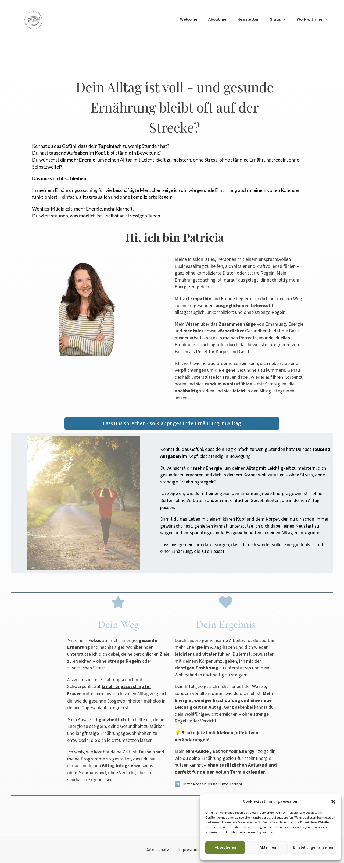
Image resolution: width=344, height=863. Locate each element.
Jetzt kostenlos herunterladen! (213, 784)
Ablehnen (268, 847)
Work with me (313, 19)
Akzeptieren (225, 847)
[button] (333, 801)
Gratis (281, 19)
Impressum (185, 849)
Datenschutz (159, 849)
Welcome (198, 19)
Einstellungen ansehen (313, 847)
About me (225, 19)
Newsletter (253, 19)
